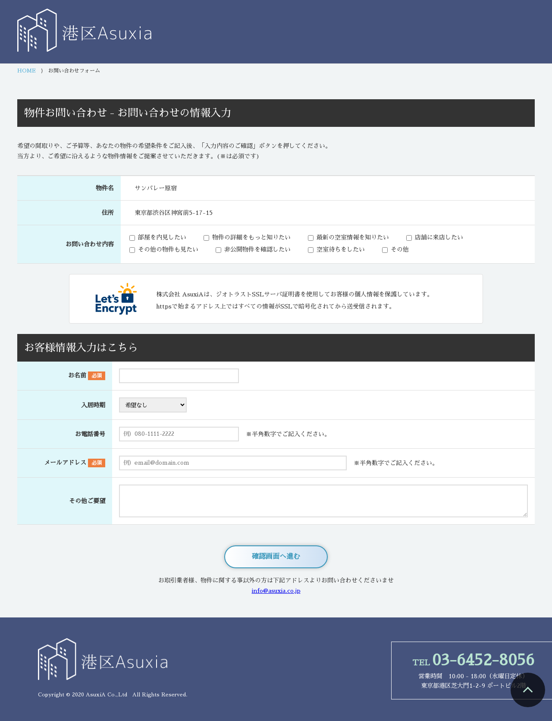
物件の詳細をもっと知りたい (251, 237)
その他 (400, 249)
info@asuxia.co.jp (276, 591)
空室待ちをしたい (341, 249)
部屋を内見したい (162, 237)
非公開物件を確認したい (257, 249)
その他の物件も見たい (168, 249)
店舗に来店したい (439, 237)
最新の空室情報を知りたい (353, 237)
